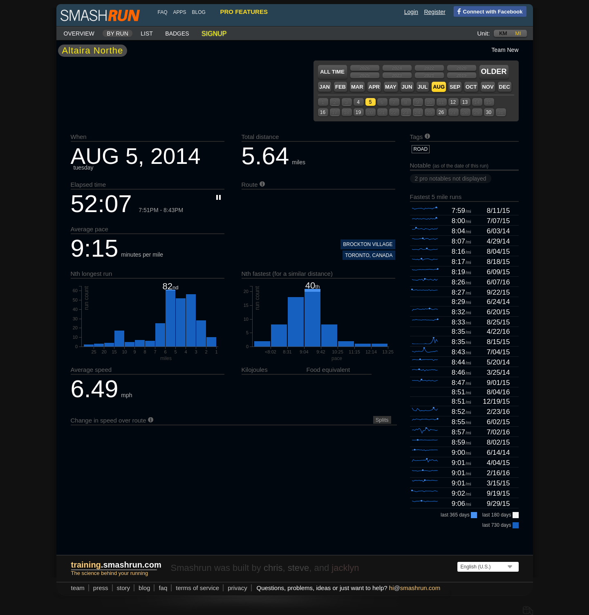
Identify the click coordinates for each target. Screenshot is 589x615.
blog (199, 12)
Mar (357, 87)
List (147, 33)
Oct (471, 87)
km (503, 33)
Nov (487, 87)
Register (434, 12)
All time (332, 72)
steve (298, 568)
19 (358, 112)
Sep (455, 87)
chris (273, 568)
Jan (324, 87)
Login (411, 12)
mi (518, 33)
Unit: (483, 33)
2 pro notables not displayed (450, 178)
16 (322, 112)
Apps (179, 12)
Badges (177, 33)
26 (441, 112)
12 (453, 102)
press (100, 587)
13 (465, 102)
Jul (423, 87)
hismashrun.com (414, 587)
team (78, 587)
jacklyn (345, 568)
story (123, 587)
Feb (340, 87)
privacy (237, 587)
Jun (407, 87)
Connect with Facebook (488, 11)
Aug (439, 87)
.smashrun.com (116, 564)
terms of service (197, 587)
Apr (374, 87)
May (390, 87)
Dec (504, 87)
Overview (79, 33)
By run (117, 33)
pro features (244, 11)
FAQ (163, 12)
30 (488, 112)
